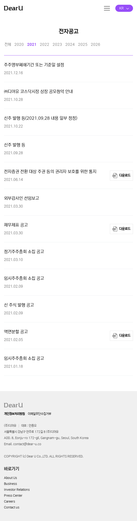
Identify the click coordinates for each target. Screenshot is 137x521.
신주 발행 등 (14, 145)
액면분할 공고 (16, 331)
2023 (57, 44)
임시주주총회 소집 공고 (24, 278)
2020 (19, 44)
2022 (44, 44)
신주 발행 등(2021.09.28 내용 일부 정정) (40, 118)
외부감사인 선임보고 (21, 198)
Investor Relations (17, 489)
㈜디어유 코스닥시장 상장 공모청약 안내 (38, 91)
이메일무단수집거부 (39, 414)
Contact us (11, 507)
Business (10, 484)
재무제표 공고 (16, 225)
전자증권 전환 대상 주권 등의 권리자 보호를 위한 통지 (50, 171)
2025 (82, 44)
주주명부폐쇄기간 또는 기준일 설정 (34, 65)
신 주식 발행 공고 (19, 305)
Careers (9, 501)
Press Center (13, 495)
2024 (70, 44)
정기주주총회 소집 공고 (24, 251)
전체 (7, 44)
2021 (32, 44)
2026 (95, 44)
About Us (10, 478)
